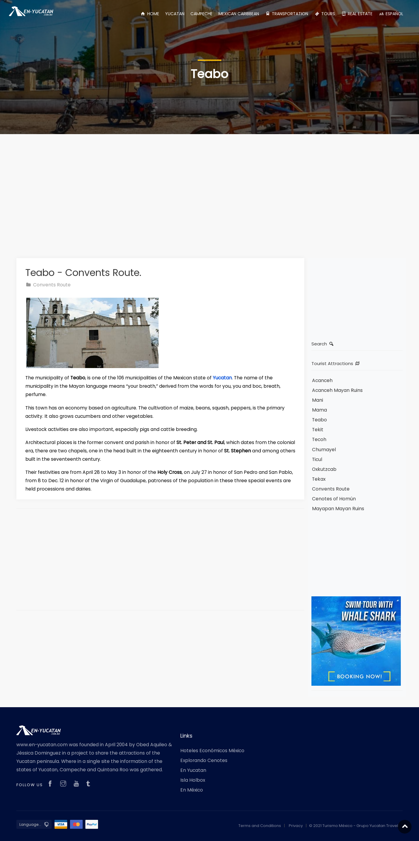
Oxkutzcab (324, 469)
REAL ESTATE (357, 14)
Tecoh (319, 439)
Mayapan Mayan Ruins (338, 508)
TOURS (324, 14)
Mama (319, 410)
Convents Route (48, 285)
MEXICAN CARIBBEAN (238, 14)
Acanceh (322, 380)
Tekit (317, 429)
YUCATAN (174, 14)
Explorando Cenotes (203, 760)
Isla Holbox (192, 780)
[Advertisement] (209, 189)
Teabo (319, 420)
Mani (317, 400)
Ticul (317, 459)
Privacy (296, 825)
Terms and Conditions (259, 825)
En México (191, 790)
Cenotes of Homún (334, 499)
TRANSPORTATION (286, 14)
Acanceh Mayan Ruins (337, 390)
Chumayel (324, 449)
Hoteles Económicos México (212, 750)
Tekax (318, 479)
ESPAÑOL (390, 14)
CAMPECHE (201, 14)
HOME (149, 14)
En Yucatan (193, 770)
